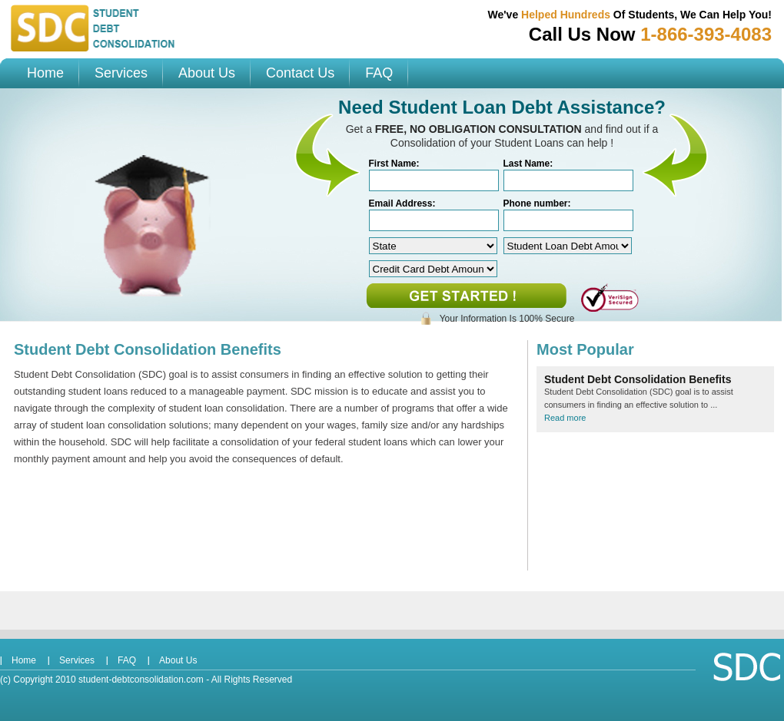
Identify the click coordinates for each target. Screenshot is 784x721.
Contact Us (300, 73)
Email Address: (402, 203)
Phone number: (537, 203)
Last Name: (528, 163)
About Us (206, 73)
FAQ (379, 73)
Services (121, 73)
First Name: (394, 163)
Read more (565, 417)
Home (45, 73)
